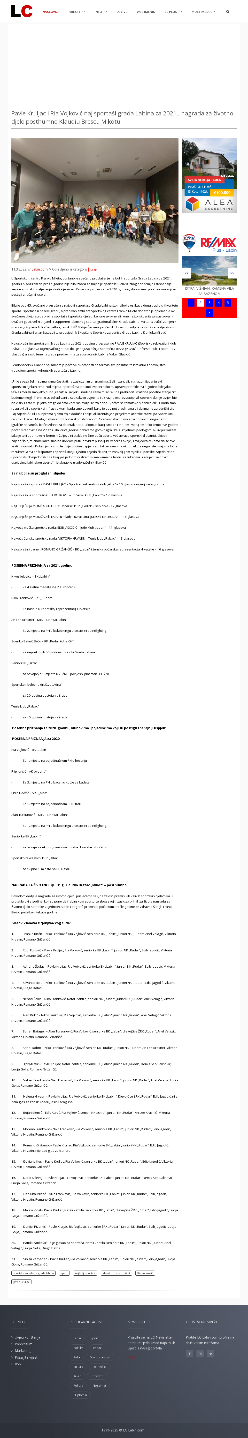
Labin (77, 1338)
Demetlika (100, 1367)
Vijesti (75, 11)
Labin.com (39, 269)
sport (64, 1273)
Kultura (78, 1367)
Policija (78, 1386)
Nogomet (99, 1386)
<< (186, 273)
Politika (78, 1348)
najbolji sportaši (85, 1273)
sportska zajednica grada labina (33, 1273)
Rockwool (97, 1376)
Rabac (97, 1348)
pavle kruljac (21, 1282)
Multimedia (202, 11)
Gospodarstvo (100, 1357)
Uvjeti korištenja (27, 1337)
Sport (93, 269)
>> (232, 273)
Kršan (77, 1376)
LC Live (121, 11)
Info (98, 11)
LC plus (171, 11)
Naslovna (51, 11)
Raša (76, 1357)
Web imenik (146, 11)
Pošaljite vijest (26, 1357)
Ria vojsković (145, 1273)
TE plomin (80, 1395)
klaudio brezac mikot (116, 1273)
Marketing (23, 1350)
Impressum (23, 1344)
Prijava (133, 1357)
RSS (18, 1364)
